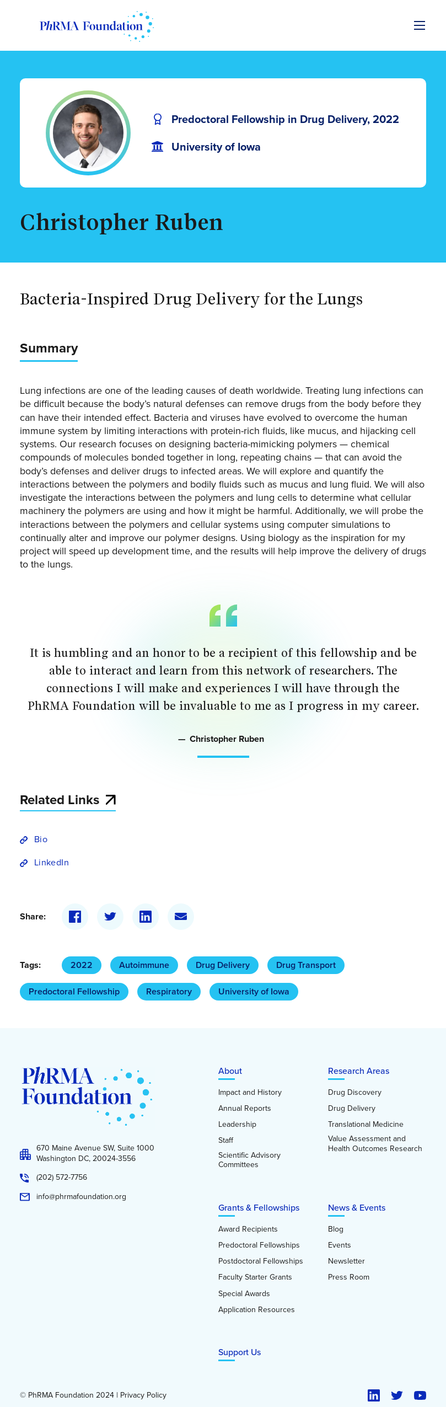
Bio (40, 839)
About (230, 1070)
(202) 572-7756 (61, 1178)
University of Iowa (253, 991)
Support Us (239, 1352)
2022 (82, 965)
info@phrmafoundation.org (81, 1197)
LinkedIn (51, 862)
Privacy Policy (143, 1395)
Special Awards (244, 1294)
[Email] (181, 916)
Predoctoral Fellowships (259, 1245)
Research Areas (358, 1070)
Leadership (237, 1125)
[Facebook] (75, 916)
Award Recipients (248, 1229)
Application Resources (256, 1310)
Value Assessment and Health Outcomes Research (375, 1143)
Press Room (348, 1277)
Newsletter (346, 1261)
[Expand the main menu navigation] (419, 25)
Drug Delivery (223, 965)
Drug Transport (306, 965)
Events (339, 1245)
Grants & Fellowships (258, 1207)
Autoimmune (144, 965)
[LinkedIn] (145, 916)
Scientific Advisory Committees (249, 1160)
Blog (335, 1229)
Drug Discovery (354, 1093)
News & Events (356, 1207)
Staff (225, 1141)
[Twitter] (110, 916)
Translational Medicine (366, 1125)
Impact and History (250, 1093)
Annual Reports (244, 1109)
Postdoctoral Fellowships (260, 1261)
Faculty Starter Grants (255, 1277)
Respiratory (169, 991)
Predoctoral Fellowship (74, 991)
